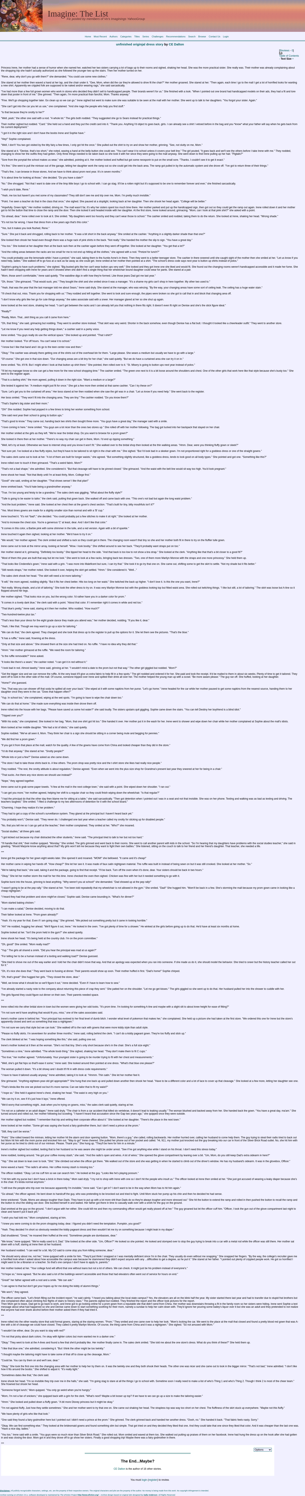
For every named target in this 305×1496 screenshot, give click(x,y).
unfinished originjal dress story (139, 44)
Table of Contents (289, 55)
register (153, 1479)
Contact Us (214, 36)
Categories (126, 36)
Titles (137, 36)
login (144, 1479)
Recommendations (176, 36)
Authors (114, 36)
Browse (202, 36)
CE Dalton (176, 44)
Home (88, 36)
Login (226, 36)
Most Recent (100, 36)
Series (145, 36)
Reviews (284, 50)
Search (191, 36)
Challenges (157, 36)
